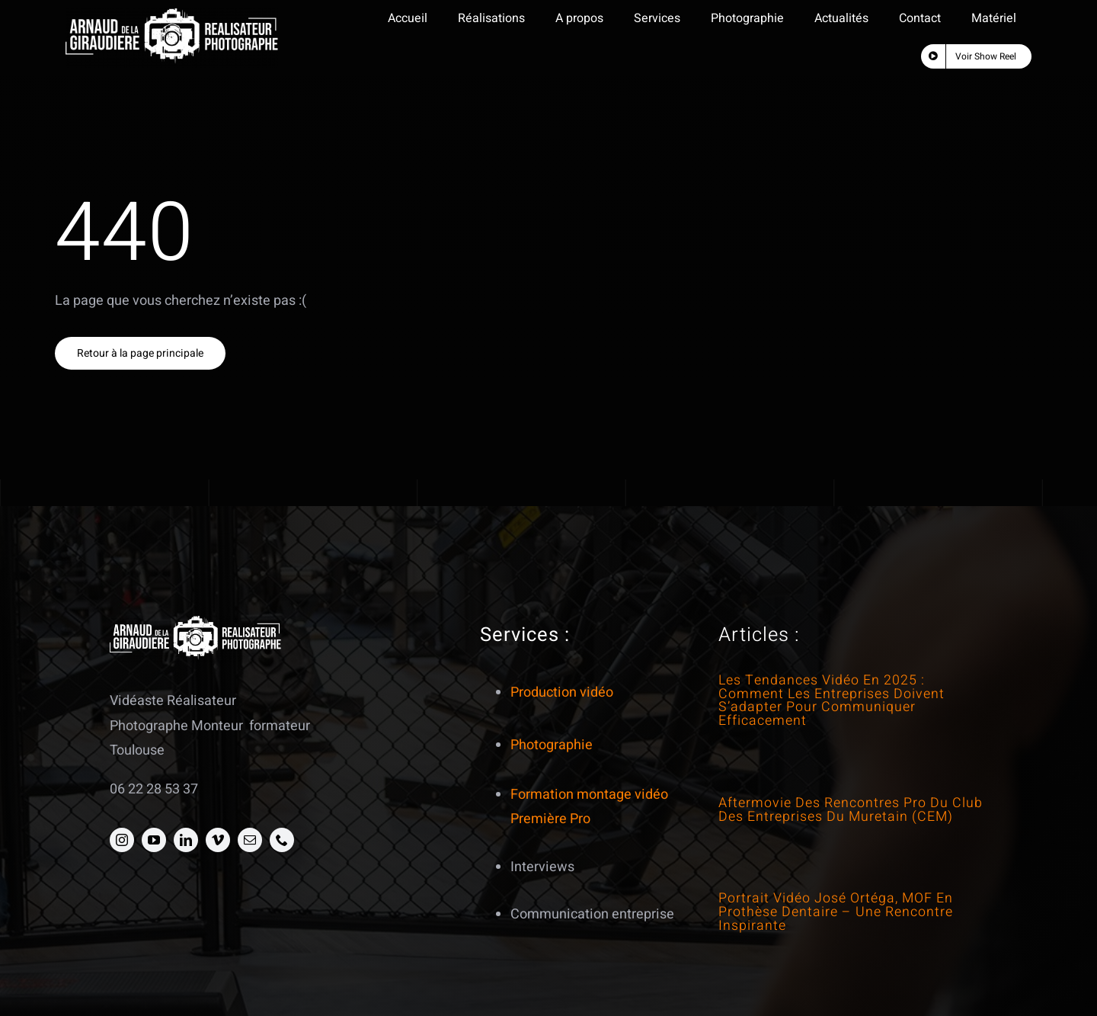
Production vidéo (561, 692)
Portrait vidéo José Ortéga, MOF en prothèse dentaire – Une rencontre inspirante (835, 911)
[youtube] (154, 840)
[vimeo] (218, 840)
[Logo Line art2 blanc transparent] (172, 15)
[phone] (282, 840)
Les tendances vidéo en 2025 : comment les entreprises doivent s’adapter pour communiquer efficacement (831, 700)
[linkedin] (186, 840)
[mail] (250, 840)
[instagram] (122, 840)
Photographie (551, 745)
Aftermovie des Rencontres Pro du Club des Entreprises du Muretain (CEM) (850, 809)
